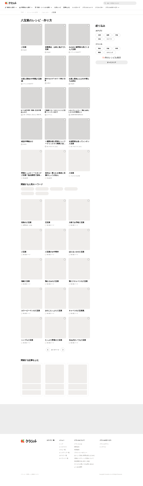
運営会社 (76, 447)
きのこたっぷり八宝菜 (53, 311)
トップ (61, 444)
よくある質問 (78, 467)
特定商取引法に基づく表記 (82, 461)
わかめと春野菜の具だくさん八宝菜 (79, 48)
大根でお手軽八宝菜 (76, 222)
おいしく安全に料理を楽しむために (84, 455)
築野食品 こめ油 (27, 225)
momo (25, 144)
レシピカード (76, 7)
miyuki (25, 50)
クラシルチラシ (104, 444)
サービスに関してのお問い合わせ (84, 464)
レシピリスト (63, 447)
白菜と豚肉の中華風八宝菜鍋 (31, 80)
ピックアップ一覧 (64, 452)
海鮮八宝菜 (25, 281)
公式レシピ (57, 7)
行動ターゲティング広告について (84, 458)
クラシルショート (88, 7)
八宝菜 (23, 47)
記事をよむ (66, 7)
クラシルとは (78, 444)
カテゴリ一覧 (63, 455)
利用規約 (76, 449)
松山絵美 (25, 178)
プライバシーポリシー (80, 452)
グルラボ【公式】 (76, 176)
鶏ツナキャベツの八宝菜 (78, 281)
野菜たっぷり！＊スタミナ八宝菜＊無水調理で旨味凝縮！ (31, 174)
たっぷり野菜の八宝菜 (53, 340)
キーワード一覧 (63, 458)
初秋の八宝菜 (26, 222)
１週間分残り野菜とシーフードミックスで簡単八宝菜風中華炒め (55, 143)
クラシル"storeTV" (76, 52)
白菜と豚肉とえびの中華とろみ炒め (79, 80)
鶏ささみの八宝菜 (52, 281)
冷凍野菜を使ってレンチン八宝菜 (79, 143)
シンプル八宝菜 (27, 340)
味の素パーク (50, 225)
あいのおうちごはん (52, 146)
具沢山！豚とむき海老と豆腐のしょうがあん (55, 174)
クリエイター (99, 7)
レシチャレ (103, 447)
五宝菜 (47, 222)
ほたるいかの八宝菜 (76, 252)
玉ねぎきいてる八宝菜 (77, 340)
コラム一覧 (62, 449)
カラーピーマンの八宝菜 (30, 311)
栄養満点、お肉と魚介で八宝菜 (55, 48)
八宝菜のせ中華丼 (52, 252)
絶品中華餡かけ (27, 141)
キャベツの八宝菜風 (76, 311)
